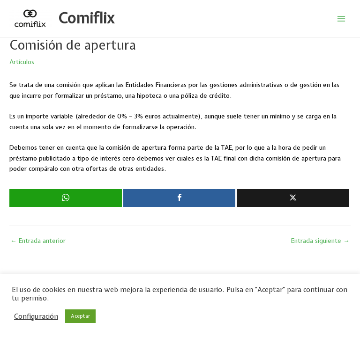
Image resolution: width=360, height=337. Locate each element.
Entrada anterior (38, 241)
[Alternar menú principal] (341, 18)
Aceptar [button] (80, 316)
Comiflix (86, 18)
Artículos (21, 62)
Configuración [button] (36, 316)
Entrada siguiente (320, 241)
